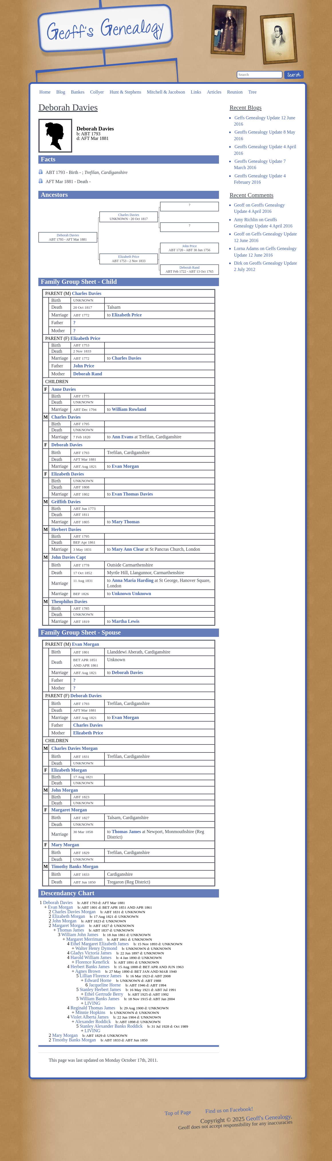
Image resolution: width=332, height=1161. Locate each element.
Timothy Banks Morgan (74, 866)
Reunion (235, 92)
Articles (214, 92)
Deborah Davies (66, 444)
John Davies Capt (68, 557)
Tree (252, 92)
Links (196, 92)
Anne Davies (63, 389)
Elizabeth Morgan (69, 770)
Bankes (77, 92)
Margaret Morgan (69, 809)
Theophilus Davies (69, 601)
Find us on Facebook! (229, 1110)
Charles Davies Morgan (74, 748)
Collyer (97, 92)
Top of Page (178, 1112)
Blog (60, 92)
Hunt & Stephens (125, 92)
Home (45, 92)
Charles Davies (86, 293)
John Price (83, 365)
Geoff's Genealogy (104, 28)
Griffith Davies (66, 501)
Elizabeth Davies (67, 473)
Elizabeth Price (85, 338)
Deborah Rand (87, 373)
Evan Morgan (85, 644)
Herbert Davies (66, 529)
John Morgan (64, 790)
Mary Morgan (65, 844)
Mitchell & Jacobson (166, 92)
